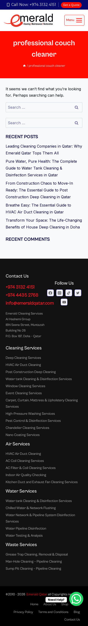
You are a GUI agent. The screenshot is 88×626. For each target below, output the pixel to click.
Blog (77, 612)
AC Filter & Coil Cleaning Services (31, 468)
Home (34, 604)
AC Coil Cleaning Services (25, 461)
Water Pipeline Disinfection (26, 529)
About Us (49, 604)
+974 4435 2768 (22, 295)
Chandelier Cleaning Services (27, 428)
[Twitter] (77, 292)
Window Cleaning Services (25, 386)
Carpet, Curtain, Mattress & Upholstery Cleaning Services (42, 403)
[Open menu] (74, 20)
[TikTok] (68, 292)
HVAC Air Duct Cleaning (23, 365)
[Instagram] (59, 292)
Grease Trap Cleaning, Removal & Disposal (37, 554)
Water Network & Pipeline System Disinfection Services (40, 518)
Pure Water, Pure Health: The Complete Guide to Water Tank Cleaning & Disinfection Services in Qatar (41, 168)
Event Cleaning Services (24, 393)
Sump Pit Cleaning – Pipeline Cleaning (33, 569)
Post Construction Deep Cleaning (31, 372)
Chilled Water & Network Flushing (31, 508)
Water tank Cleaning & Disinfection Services (39, 379)
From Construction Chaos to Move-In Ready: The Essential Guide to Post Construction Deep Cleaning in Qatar (39, 190)
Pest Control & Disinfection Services (33, 421)
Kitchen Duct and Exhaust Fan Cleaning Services (42, 482)
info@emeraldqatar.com (30, 303)
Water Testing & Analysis (24, 536)
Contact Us (72, 620)
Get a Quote (71, 5)
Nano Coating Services (23, 435)
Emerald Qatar (37, 594)
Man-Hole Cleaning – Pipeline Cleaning (34, 562)
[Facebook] (50, 292)
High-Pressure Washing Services (30, 414)
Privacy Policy (23, 612)
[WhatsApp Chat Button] (76, 599)
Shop (64, 604)
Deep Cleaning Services (23, 358)
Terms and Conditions (53, 612)
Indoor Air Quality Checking (26, 475)
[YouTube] (64, 302)
